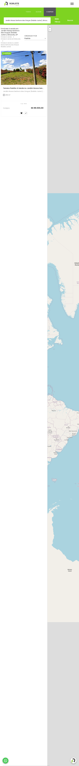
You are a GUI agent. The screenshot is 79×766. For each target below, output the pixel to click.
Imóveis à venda (6, 37)
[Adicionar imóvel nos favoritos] (21, 113)
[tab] (28, 12)
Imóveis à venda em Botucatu (10, 39)
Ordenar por (30, 36)
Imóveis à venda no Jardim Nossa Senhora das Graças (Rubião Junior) (10, 45)
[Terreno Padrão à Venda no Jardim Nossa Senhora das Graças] (23, 68)
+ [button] (49, 27)
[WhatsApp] (5, 760)
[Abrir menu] (72, 3)
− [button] (49, 30)
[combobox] (27, 20)
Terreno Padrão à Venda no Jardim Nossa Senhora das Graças (30, 88)
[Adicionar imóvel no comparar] (26, 113)
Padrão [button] (27, 38)
